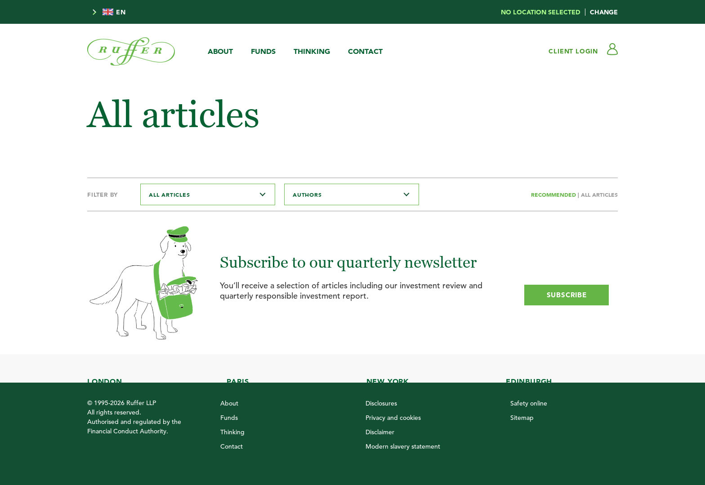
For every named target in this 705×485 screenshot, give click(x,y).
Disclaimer (380, 432)
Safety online (528, 403)
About (220, 51)
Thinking (312, 51)
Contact (365, 51)
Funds (263, 51)
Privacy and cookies (393, 418)
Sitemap (522, 418)
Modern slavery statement (403, 446)
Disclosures (381, 403)
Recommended (554, 194)
